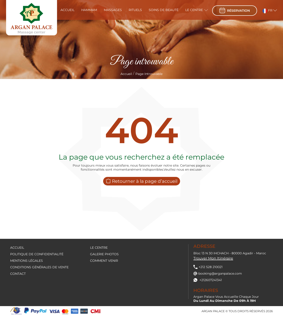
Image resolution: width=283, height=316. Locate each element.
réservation (234, 10)
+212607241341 (207, 280)
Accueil (67, 10)
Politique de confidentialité (36, 254)
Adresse (204, 246)
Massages (113, 10)
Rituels (135, 10)
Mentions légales (26, 261)
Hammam (89, 10)
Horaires (205, 290)
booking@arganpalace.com (217, 273)
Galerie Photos (104, 254)
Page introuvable (148, 74)
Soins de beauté (164, 10)
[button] (267, 10)
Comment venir (104, 261)
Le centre (194, 10)
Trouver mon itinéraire (213, 258)
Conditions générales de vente (39, 267)
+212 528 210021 (208, 267)
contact (18, 274)
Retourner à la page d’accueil (141, 181)
